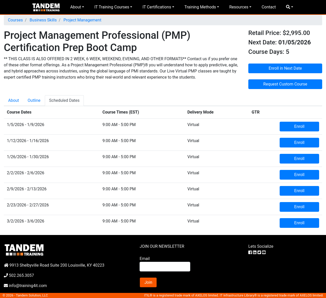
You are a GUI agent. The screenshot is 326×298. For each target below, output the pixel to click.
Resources (238, 7)
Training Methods (200, 7)
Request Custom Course (285, 84)
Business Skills (43, 20)
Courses (15, 20)
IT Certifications (156, 7)
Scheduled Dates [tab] (64, 100)
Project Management (81, 20)
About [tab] (13, 100)
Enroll (299, 126)
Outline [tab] (34, 100)
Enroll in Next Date (285, 68)
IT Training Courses (111, 7)
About (75, 7)
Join (148, 282)
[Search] (165, 266)
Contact (269, 7)
